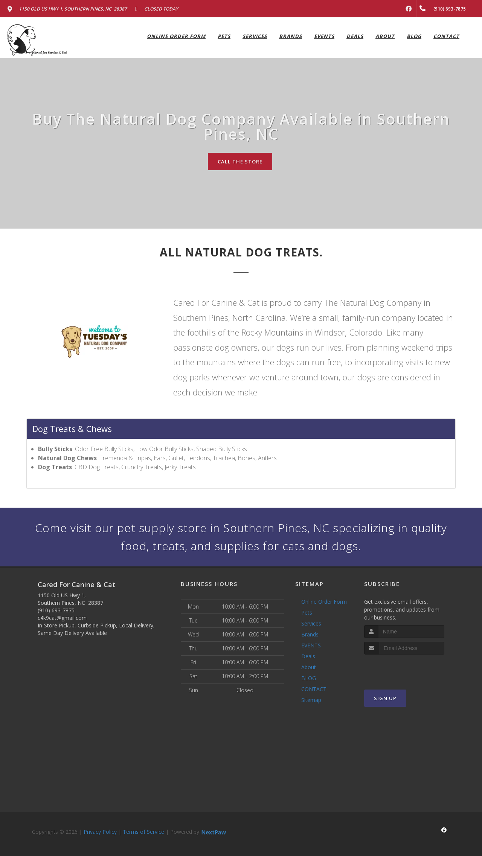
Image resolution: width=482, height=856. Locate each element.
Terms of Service (143, 831)
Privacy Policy (100, 831)
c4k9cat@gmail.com (62, 617)
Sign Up (385, 698)
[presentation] (404, 668)
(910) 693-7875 (56, 610)
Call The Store (240, 161)
